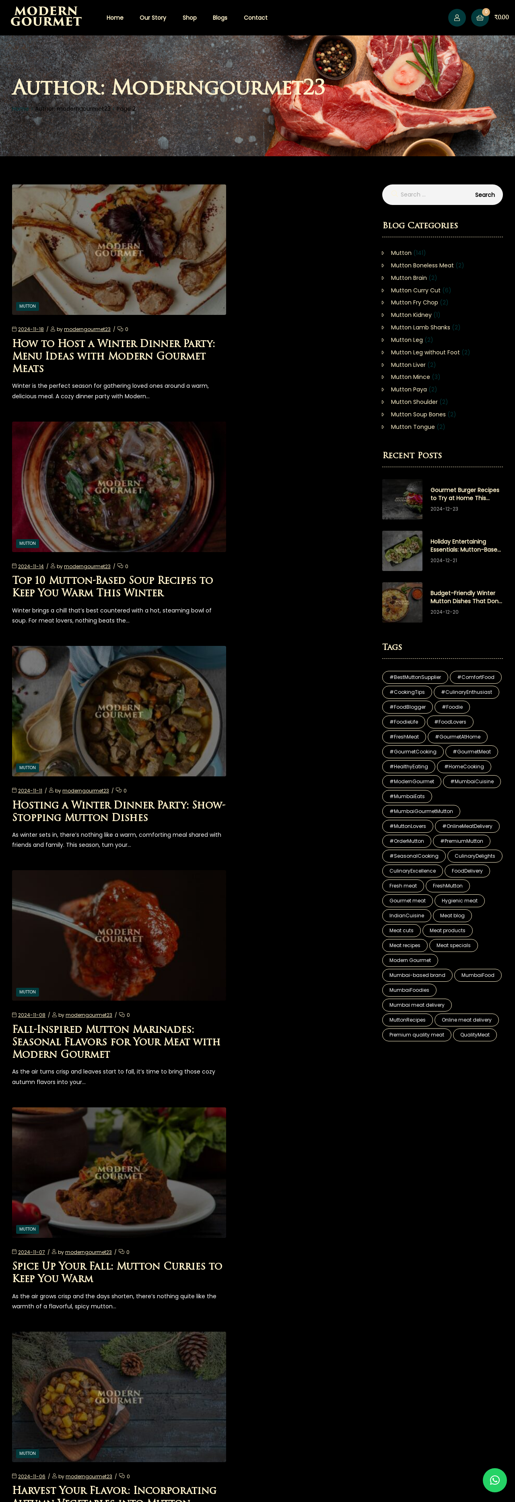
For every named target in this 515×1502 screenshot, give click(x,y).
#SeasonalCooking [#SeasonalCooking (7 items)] (414, 855)
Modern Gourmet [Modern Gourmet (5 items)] (410, 960)
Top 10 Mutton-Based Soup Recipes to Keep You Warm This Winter (281, 332)
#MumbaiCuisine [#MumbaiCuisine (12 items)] (472, 781)
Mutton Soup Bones (418, 414)
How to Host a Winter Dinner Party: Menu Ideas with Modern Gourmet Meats (96, 332)
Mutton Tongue (413, 427)
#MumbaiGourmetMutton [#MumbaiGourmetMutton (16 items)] (421, 811)
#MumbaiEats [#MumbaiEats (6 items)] (407, 796)
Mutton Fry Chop (414, 302)
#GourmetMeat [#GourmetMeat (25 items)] (472, 751)
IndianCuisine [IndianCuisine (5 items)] (406, 915)
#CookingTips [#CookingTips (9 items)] (407, 692)
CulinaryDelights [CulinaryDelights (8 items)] (475, 855)
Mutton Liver (408, 365)
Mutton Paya (409, 389)
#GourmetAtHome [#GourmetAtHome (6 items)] (457, 736)
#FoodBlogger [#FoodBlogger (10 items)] (407, 706)
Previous (146, 1291)
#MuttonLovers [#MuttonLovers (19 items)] (407, 826)
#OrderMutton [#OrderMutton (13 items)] (406, 841)
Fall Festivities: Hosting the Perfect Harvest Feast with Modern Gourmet (275, 1202)
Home (115, 18)
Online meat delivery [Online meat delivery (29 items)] (467, 1019)
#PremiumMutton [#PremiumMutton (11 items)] (461, 841)
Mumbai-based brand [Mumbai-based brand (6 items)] (417, 975)
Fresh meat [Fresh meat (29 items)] (403, 885)
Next (241, 1291)
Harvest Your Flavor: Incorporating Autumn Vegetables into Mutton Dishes (283, 768)
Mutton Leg (407, 340)
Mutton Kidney (411, 315)
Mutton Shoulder (414, 402)
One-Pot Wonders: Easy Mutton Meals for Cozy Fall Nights (91, 1202)
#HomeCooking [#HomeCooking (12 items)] (464, 766)
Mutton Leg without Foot (425, 352)
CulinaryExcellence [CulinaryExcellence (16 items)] (412, 870)
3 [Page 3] (196, 1291)
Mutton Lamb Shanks (420, 327)
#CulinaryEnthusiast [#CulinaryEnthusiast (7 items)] (466, 692)
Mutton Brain (409, 278)
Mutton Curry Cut (416, 290)
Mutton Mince (410, 377)
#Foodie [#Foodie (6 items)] (452, 706)
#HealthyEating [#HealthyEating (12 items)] (408, 766)
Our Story (153, 18)
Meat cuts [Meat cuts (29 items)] (401, 930)
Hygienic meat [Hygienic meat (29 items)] (460, 900)
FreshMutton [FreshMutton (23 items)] (448, 885)
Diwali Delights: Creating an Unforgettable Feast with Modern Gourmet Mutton (93, 991)
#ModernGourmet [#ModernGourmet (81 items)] (411, 781)
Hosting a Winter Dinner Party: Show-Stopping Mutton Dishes (94, 544)
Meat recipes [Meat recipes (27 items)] (404, 945)
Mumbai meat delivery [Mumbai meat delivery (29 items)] (417, 1004)
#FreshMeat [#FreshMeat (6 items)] (404, 736)
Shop (190, 18)
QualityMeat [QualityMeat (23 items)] (475, 1034)
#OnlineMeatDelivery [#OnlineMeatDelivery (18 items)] (467, 826)
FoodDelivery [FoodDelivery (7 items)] (467, 870)
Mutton (27, 281)
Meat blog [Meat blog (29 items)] (452, 915)
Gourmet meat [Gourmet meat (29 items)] (407, 900)
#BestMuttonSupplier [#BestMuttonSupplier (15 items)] (415, 677)
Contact (256, 18)
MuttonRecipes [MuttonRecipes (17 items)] (407, 1019)
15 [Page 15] (223, 1291)
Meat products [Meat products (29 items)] (448, 930)
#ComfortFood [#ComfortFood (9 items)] (475, 677)
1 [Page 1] (169, 1291)
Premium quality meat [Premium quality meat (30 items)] (416, 1034)
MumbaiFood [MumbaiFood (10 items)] (477, 975)
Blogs (220, 18)
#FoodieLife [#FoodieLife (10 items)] (403, 721)
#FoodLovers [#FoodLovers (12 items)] (450, 721)
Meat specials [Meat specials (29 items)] (454, 945)
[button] (495, 1480)
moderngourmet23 (87, 304)
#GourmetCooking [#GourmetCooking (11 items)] (413, 751)
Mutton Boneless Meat (422, 265)
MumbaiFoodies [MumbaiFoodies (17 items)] (409, 990)
